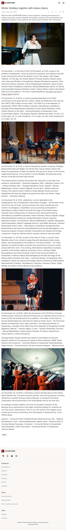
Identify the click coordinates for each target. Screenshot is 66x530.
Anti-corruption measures (9, 504)
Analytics (4, 478)
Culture (4, 434)
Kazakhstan (5, 467)
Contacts (4, 518)
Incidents (4, 486)
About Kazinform (6, 496)
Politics (3, 471)
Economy (4, 474)
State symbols (5, 500)
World (3, 482)
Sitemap (4, 514)
